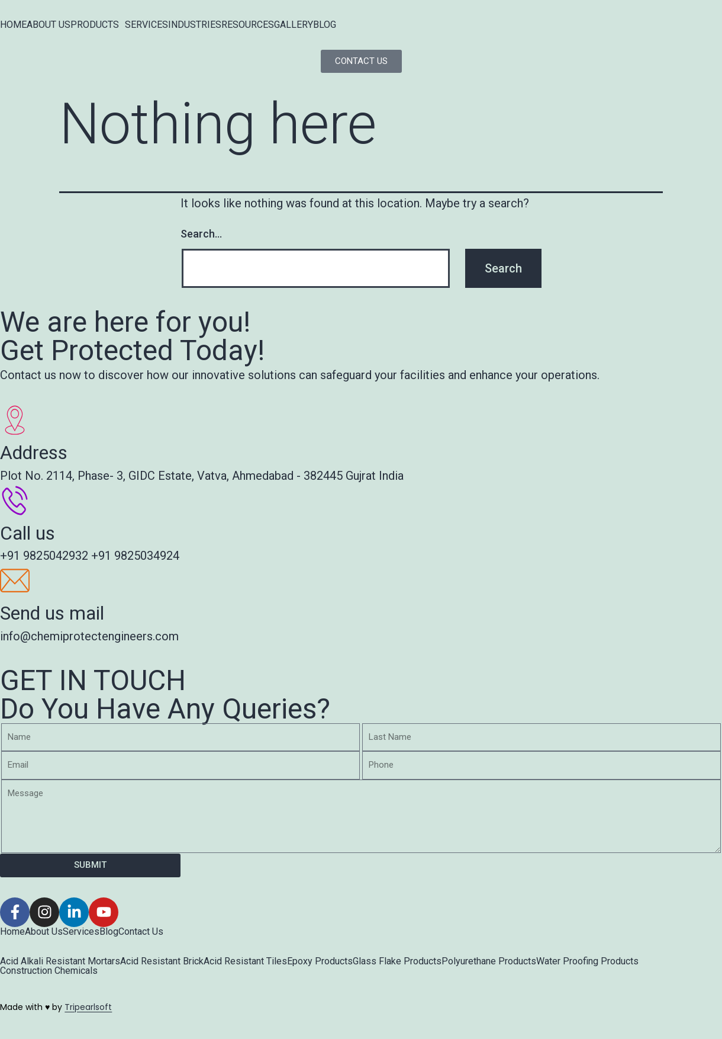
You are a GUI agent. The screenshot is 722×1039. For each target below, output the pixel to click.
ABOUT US (48, 25)
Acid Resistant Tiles (245, 961)
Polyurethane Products (488, 961)
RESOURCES (247, 25)
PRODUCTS (94, 25)
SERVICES (146, 25)
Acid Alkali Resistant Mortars (60, 961)
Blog (108, 932)
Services (81, 932)
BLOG (324, 25)
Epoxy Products (320, 961)
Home (12, 932)
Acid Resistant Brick (162, 961)
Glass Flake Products (397, 961)
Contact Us (140, 932)
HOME (13, 25)
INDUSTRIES (194, 25)
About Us (44, 932)
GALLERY (293, 25)
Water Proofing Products (587, 961)
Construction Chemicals (49, 971)
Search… (201, 233)
